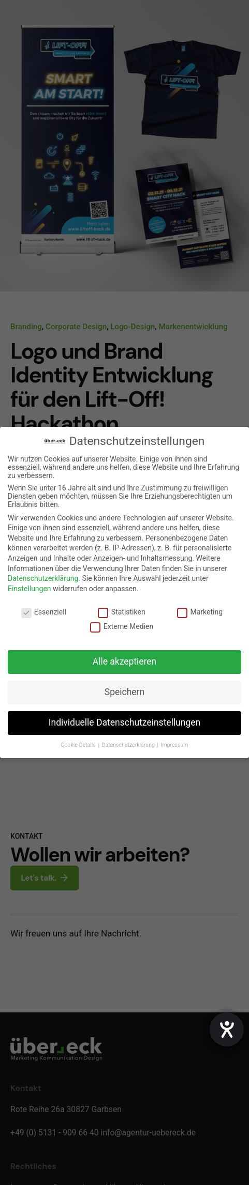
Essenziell (44, 612)
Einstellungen (29, 588)
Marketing (200, 612)
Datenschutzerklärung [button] (129, 745)
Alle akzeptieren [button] (125, 661)
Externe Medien (121, 626)
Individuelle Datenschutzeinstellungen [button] (124, 722)
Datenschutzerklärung (43, 578)
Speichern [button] (124, 692)
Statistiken (121, 612)
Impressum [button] (174, 745)
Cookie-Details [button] (79, 745)
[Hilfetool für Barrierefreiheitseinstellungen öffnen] (227, 1029)
